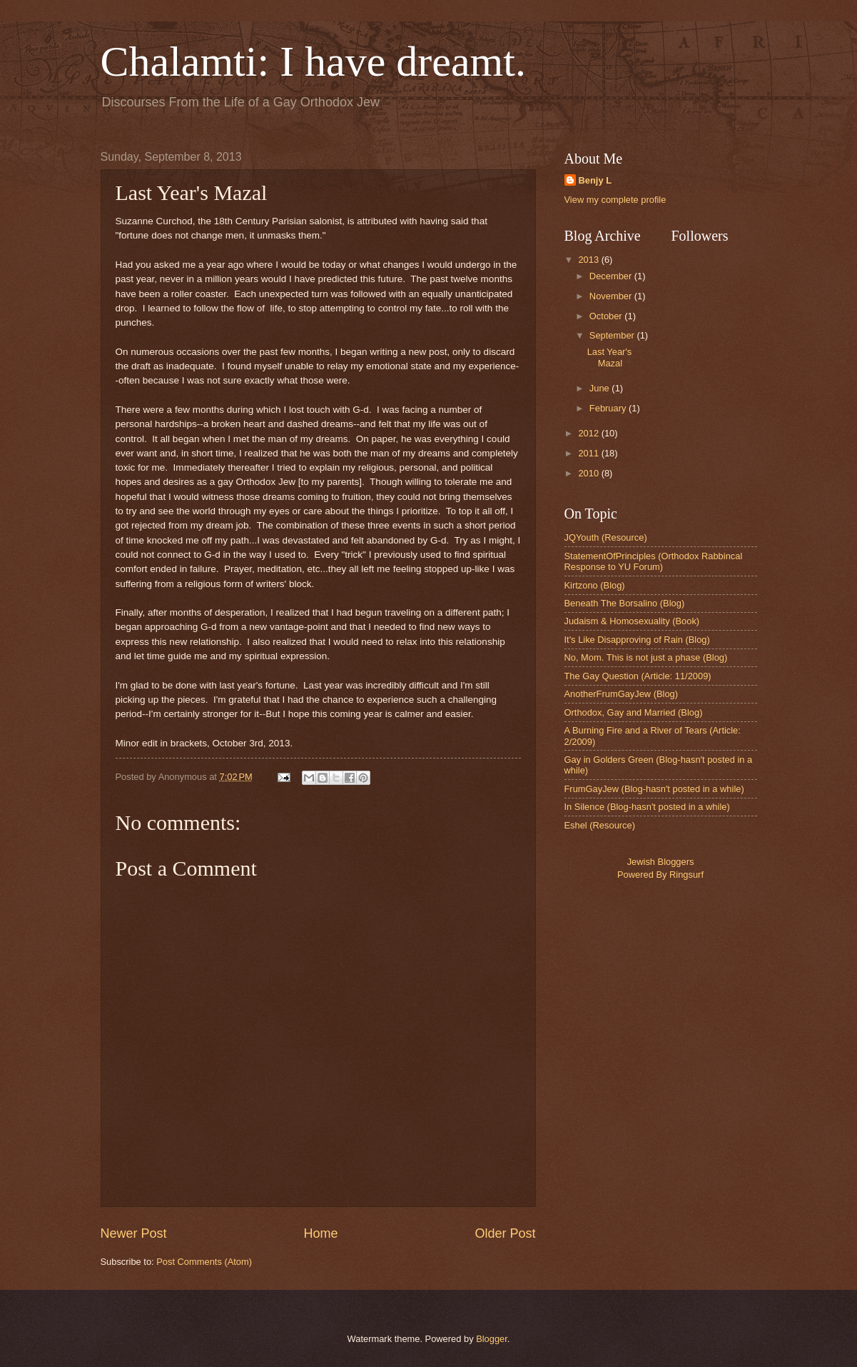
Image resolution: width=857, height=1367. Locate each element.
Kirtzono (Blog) (594, 585)
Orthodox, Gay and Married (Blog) (633, 712)
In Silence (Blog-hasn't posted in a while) (647, 806)
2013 (589, 259)
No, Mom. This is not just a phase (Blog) (646, 657)
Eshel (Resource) (599, 825)
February (609, 408)
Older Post (505, 1233)
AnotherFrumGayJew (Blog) (621, 693)
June (600, 388)
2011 (589, 453)
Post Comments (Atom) (204, 1261)
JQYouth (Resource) (605, 537)
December (611, 276)
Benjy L (595, 180)
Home (320, 1233)
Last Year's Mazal (609, 357)
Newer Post (134, 1233)
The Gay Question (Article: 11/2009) (637, 676)
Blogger (491, 1338)
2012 (589, 433)
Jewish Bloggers (660, 861)
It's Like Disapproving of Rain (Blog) (637, 639)
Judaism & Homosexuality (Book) (632, 621)
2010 (589, 473)
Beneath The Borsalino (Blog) (624, 603)
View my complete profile (615, 199)
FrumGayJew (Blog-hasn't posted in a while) (654, 788)
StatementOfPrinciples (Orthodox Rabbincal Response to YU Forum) (653, 561)
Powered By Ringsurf (660, 874)
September (613, 335)
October (606, 316)
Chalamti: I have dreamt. (313, 61)
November (611, 296)
